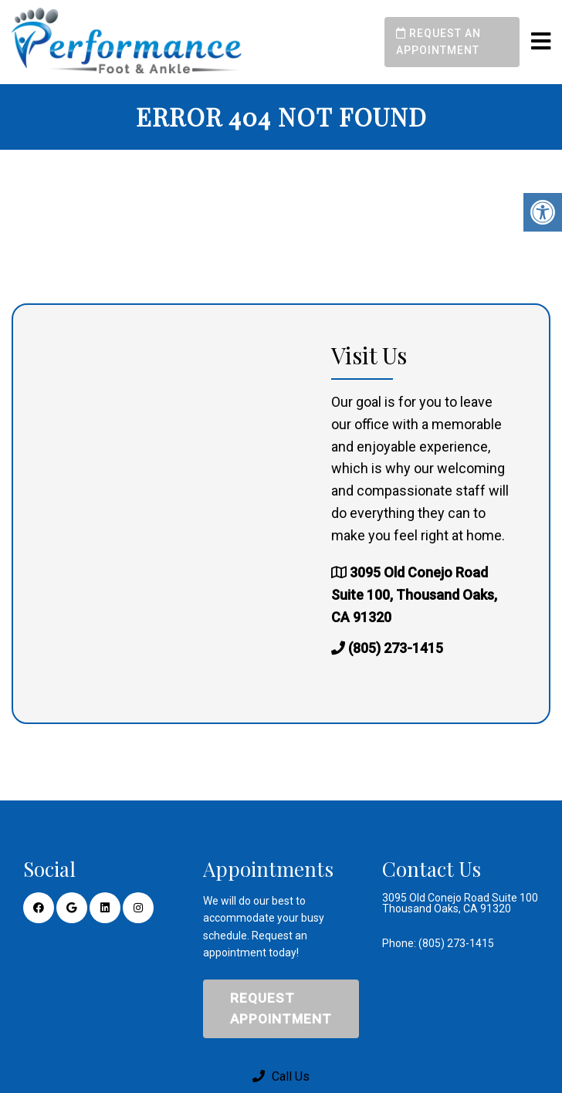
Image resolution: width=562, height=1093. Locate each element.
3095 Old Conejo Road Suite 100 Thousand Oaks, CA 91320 (460, 903)
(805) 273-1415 (395, 648)
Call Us (281, 1076)
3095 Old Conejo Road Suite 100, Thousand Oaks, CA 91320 (414, 594)
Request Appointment (281, 1008)
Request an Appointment (438, 41)
